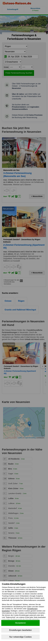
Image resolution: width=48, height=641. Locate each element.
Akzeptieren (20, 623)
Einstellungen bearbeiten (20, 630)
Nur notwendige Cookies (20, 637)
